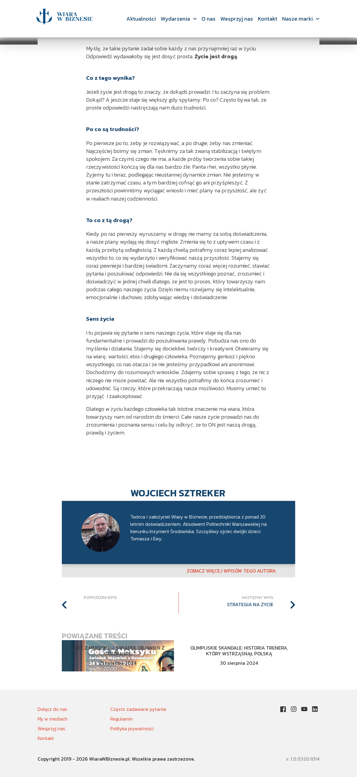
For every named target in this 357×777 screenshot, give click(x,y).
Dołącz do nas (52, 709)
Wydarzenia (175, 19)
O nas (208, 19)
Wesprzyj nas (236, 19)
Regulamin (121, 718)
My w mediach (53, 718)
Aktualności (141, 19)
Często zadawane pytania (138, 709)
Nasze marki (297, 19)
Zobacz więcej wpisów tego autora (231, 570)
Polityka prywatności (132, 728)
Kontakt (267, 19)
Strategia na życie (250, 604)
